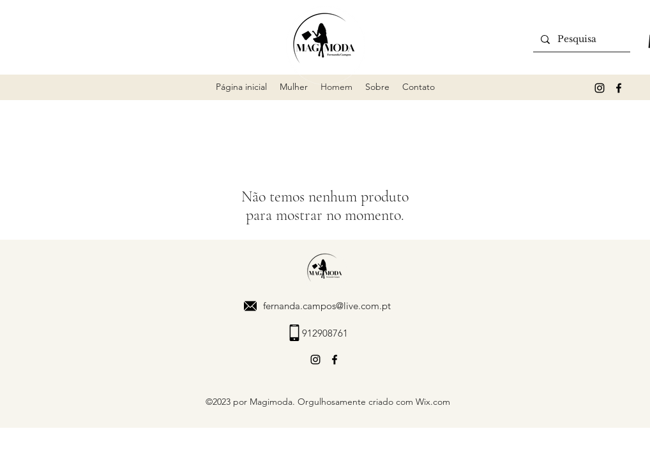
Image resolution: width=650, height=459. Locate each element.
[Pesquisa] (580, 39)
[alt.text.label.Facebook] (618, 88)
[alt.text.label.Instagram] (599, 88)
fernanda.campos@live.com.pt (327, 306)
